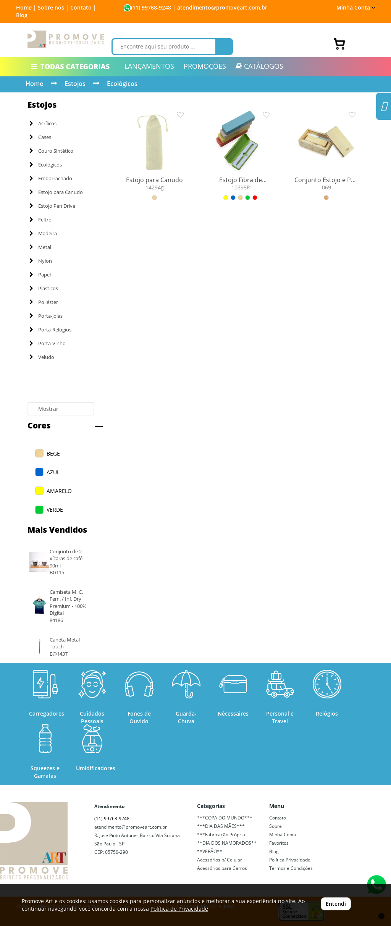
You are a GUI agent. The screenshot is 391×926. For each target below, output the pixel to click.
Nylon (40, 260)
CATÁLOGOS (259, 66)
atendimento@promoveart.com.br (130, 827)
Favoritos (279, 843)
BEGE (53, 453)
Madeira (43, 233)
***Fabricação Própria (221, 834)
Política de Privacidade (179, 908)
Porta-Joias (46, 315)
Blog (21, 15)
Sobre (275, 826)
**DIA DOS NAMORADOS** (227, 843)
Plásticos (43, 288)
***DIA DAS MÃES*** (221, 826)
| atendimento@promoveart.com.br (219, 7)
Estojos (75, 83)
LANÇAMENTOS (149, 66)
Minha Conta (355, 7)
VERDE (55, 509)
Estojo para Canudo (56, 192)
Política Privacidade (289, 860)
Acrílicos (43, 123)
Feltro (40, 219)
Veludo (41, 357)
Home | (26, 7)
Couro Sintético (51, 150)
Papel (40, 274)
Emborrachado (50, 178)
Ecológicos (122, 83)
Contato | (83, 7)
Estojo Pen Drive (52, 205)
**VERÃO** (209, 851)
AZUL (53, 472)
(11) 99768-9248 (151, 7)
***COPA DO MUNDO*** (224, 817)
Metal (40, 247)
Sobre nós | (53, 7)
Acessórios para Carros (222, 868)
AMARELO (59, 491)
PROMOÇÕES (205, 66)
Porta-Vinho (47, 343)
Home (34, 83)
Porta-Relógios (50, 329)
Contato (277, 817)
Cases (40, 137)
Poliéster (43, 302)
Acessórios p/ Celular (219, 860)
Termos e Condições (291, 868)
